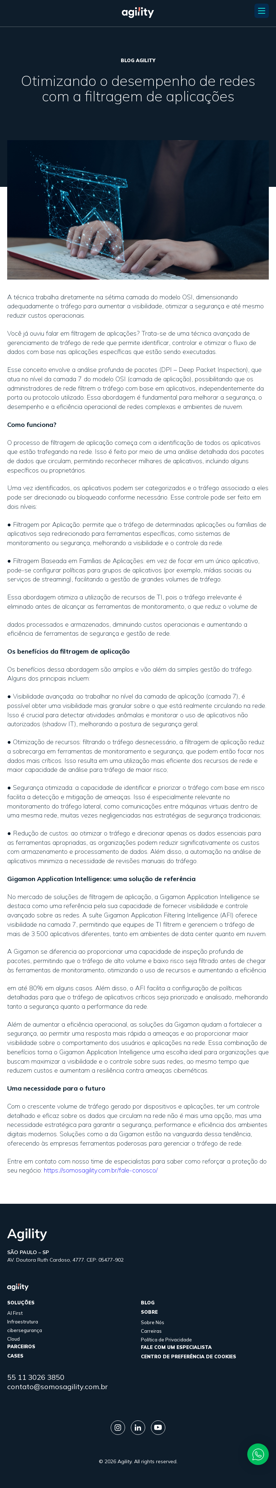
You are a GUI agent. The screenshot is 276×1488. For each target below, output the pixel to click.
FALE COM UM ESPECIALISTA (176, 1347)
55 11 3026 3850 (35, 1377)
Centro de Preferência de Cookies (188, 1356)
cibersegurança (24, 1330)
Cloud (13, 1339)
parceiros (21, 1346)
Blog (148, 1302)
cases (15, 1356)
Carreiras (151, 1331)
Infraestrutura (22, 1322)
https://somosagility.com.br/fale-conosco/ (101, 1170)
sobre (149, 1312)
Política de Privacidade (166, 1339)
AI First (15, 1313)
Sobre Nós (152, 1322)
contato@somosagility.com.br (57, 1386)
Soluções (20, 1302)
